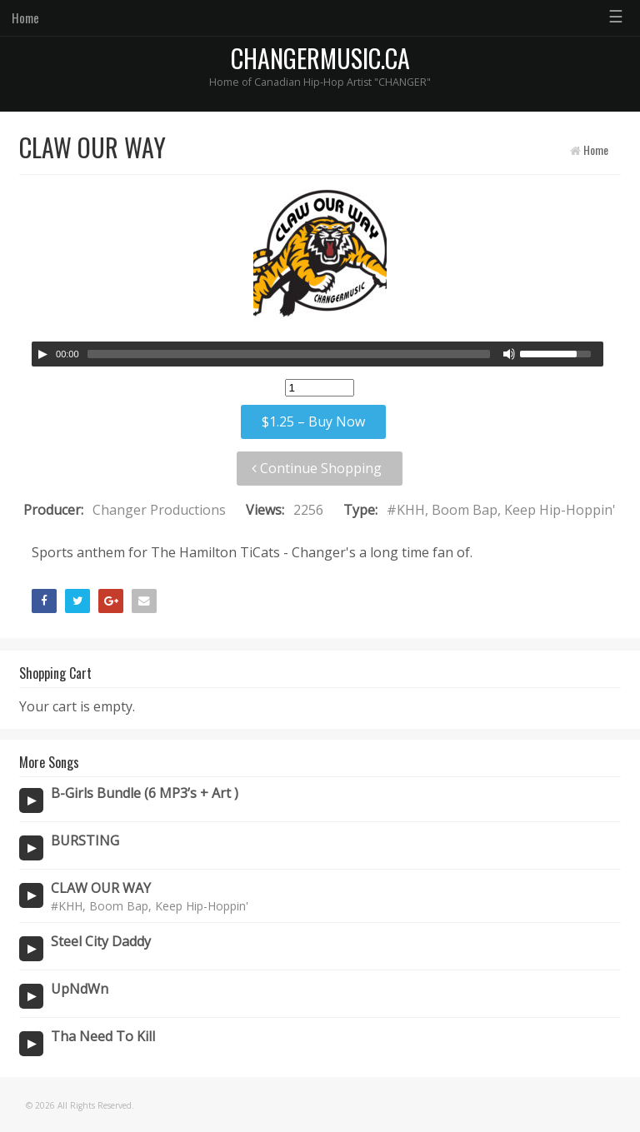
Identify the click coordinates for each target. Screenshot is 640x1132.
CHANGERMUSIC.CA (320, 58)
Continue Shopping (317, 468)
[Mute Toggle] (509, 354)
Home (25, 17)
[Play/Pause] (42, 354)
